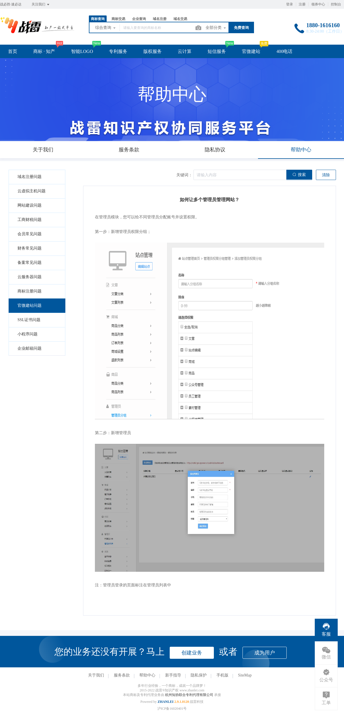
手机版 (222, 675)
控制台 (336, 4)
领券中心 (318, 4)
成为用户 (264, 653)
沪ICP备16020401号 (172, 709)
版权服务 (152, 51)
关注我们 (41, 4)
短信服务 (217, 51)
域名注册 (160, 19)
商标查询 (98, 19)
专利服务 (118, 51)
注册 (302, 4)
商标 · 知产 (44, 51)
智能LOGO (82, 51)
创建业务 (191, 653)
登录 (289, 4)
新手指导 (173, 675)
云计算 (184, 51)
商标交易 (118, 19)
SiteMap (244, 675)
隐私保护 (199, 675)
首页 (12, 51)
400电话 (284, 51)
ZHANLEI (165, 702)
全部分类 (216, 28)
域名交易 (180, 19)
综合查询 (105, 28)
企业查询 (139, 19)
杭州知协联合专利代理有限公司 (189, 695)
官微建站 (251, 51)
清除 (326, 175)
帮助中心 (147, 675)
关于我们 (96, 675)
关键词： (184, 175)
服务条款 (122, 675)
